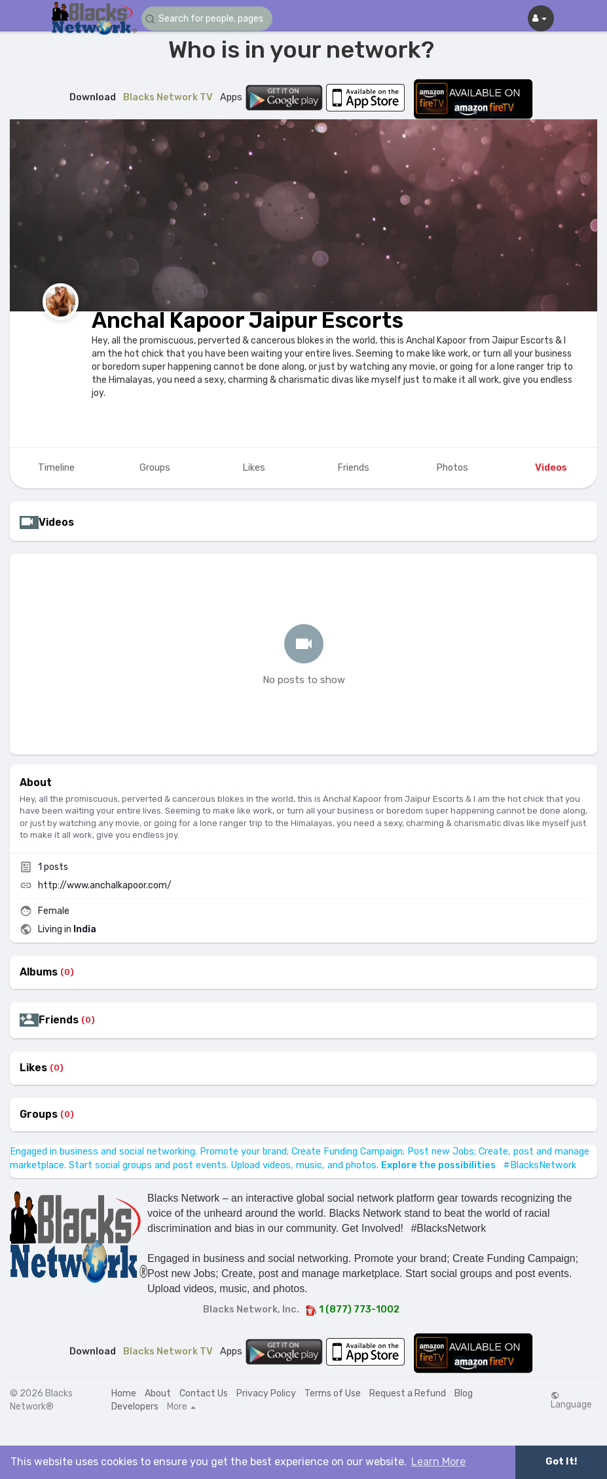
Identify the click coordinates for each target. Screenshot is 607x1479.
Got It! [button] (561, 1461)
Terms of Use (332, 1393)
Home (123, 1393)
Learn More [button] (438, 1461)
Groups (39, 1114)
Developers (134, 1406)
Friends (59, 1020)
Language (571, 1400)
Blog (463, 1393)
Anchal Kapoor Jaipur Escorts (247, 320)
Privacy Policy (266, 1393)
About (158, 1393)
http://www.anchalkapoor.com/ (105, 885)
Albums (39, 972)
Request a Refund (407, 1393)
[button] (207, 19)
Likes (33, 1068)
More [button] (181, 1406)
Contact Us (203, 1393)
